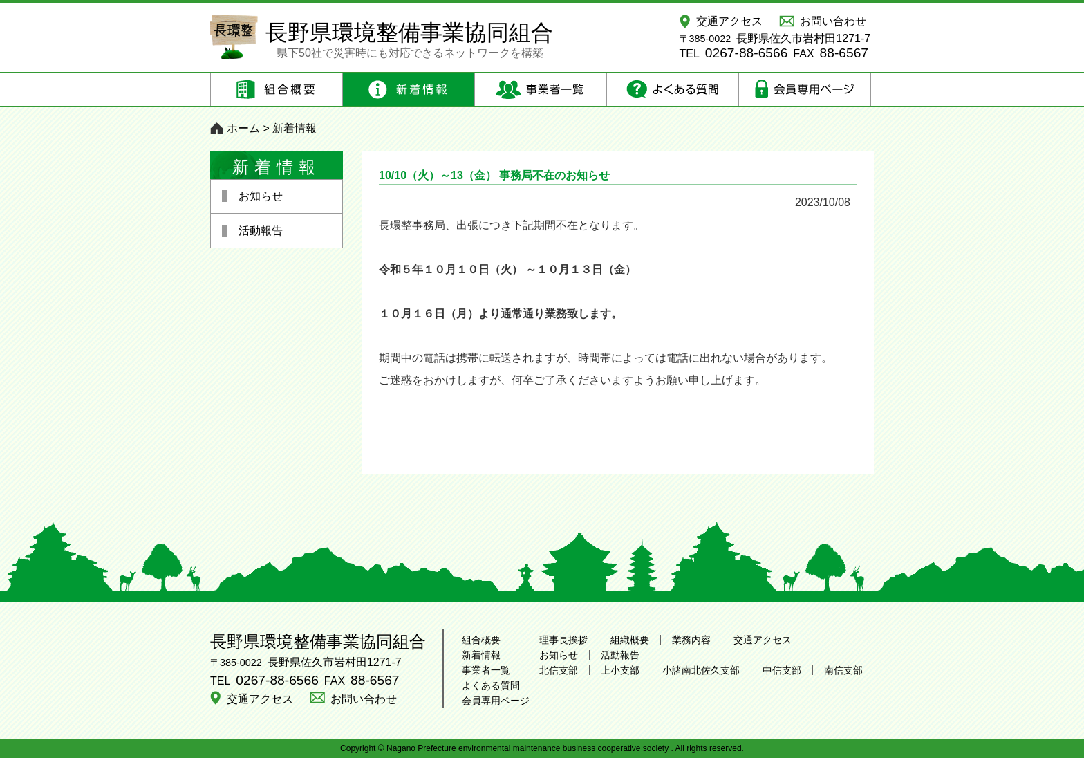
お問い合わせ (833, 21)
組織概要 (629, 639)
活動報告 (620, 654)
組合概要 (481, 639)
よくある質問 (491, 685)
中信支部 (782, 670)
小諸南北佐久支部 (701, 670)
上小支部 (620, 670)
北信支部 (558, 670)
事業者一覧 (486, 670)
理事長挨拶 (563, 639)
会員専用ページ (496, 700)
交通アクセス (729, 21)
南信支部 (843, 670)
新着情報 (481, 654)
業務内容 (691, 639)
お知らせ (558, 654)
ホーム (243, 128)
